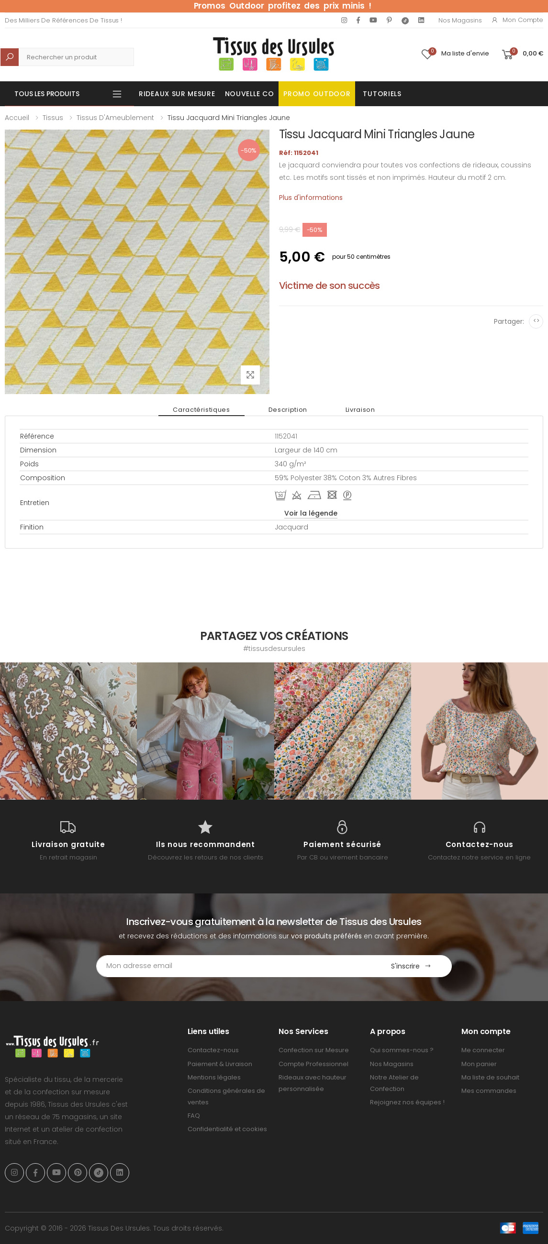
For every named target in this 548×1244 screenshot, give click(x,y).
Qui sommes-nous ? (402, 1050)
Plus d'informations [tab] (311, 197)
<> (536, 321)
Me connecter (483, 1050)
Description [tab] (287, 409)
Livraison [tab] (360, 409)
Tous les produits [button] (46, 94)
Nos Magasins (459, 20)
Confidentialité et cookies (227, 1129)
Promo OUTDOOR (316, 94)
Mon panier (479, 1063)
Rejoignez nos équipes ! (407, 1102)
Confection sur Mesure (314, 1050)
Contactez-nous (213, 1050)
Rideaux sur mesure (177, 94)
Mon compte (517, 19)
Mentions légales (214, 1077)
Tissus (53, 117)
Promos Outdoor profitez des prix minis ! (282, 5)
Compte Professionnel (313, 1063)
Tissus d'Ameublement (115, 117)
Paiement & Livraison (220, 1063)
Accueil (17, 117)
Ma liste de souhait (490, 1077)
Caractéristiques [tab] (201, 409)
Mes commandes (488, 1090)
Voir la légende (310, 513)
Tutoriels (382, 94)
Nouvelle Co (249, 94)
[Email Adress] (233, 966)
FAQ (194, 1115)
